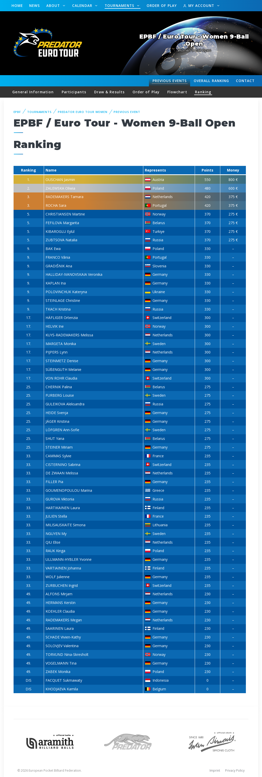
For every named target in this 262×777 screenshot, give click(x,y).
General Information (33, 91)
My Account (199, 5)
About (53, 5)
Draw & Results (109, 91)
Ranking (211, 80)
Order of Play (162, 5)
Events (169, 80)
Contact (245, 80)
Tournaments (120, 5)
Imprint (215, 770)
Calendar (83, 5)
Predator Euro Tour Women (82, 112)
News (34, 5)
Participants (74, 91)
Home (17, 5)
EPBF (17, 112)
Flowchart (177, 91)
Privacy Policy (235, 770)
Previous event (127, 112)
